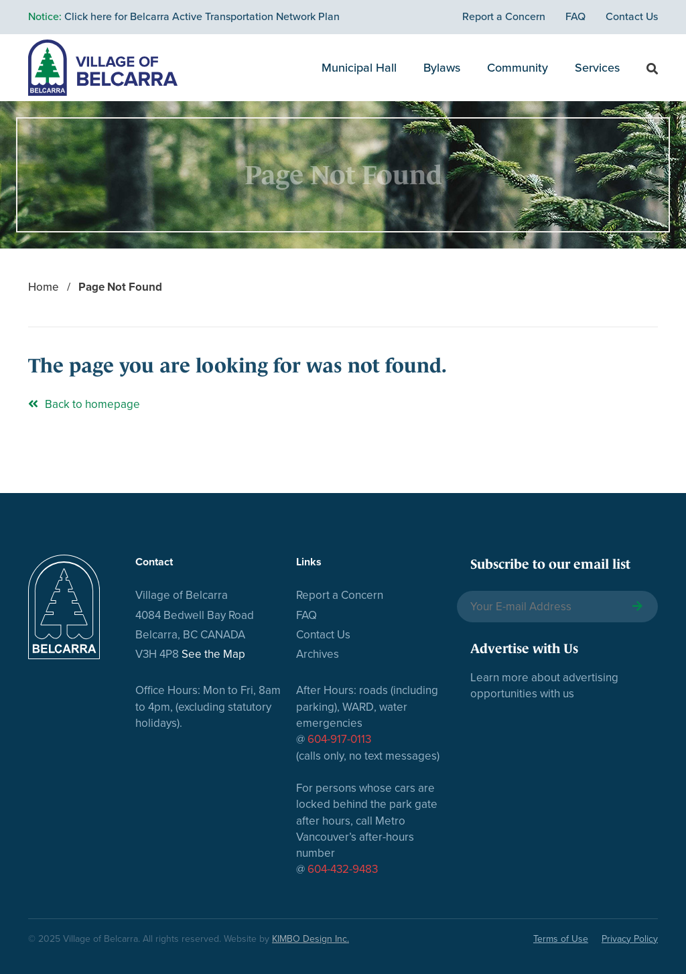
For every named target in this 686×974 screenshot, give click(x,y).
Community (517, 67)
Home (43, 287)
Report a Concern (503, 16)
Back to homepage (84, 404)
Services (597, 67)
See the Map (213, 654)
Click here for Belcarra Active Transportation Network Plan (184, 16)
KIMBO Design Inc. (310, 939)
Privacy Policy (630, 939)
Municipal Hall (359, 67)
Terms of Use (560, 939)
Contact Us (632, 16)
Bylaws (441, 67)
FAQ (575, 16)
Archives (317, 654)
